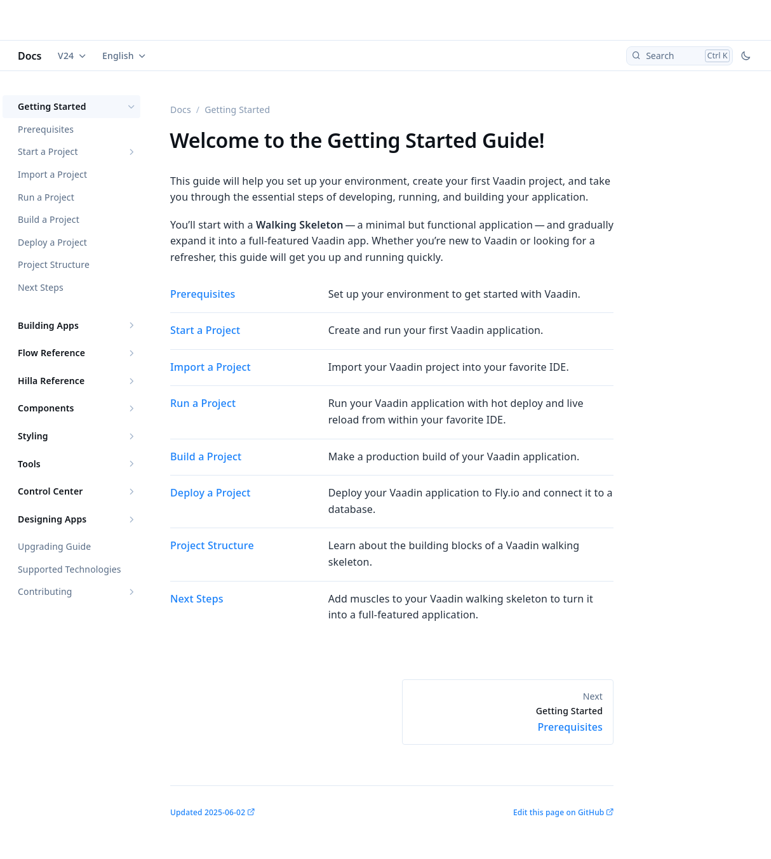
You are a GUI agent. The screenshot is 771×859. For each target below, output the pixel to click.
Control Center (50, 491)
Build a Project (48, 219)
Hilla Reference (51, 381)
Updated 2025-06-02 (207, 812)
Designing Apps (52, 519)
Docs (30, 56)
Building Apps (48, 325)
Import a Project (52, 174)
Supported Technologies (69, 569)
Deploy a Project (52, 242)
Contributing (45, 591)
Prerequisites (46, 129)
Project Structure (54, 264)
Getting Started (52, 106)
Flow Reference (51, 353)
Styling (33, 436)
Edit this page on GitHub (558, 812)
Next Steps (41, 287)
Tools (29, 464)
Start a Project (48, 151)
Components (46, 408)
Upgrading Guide (54, 546)
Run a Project (46, 197)
